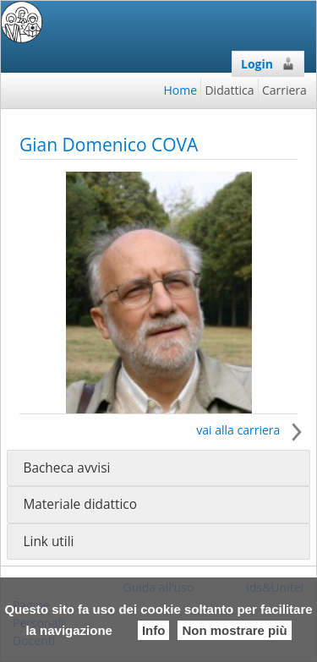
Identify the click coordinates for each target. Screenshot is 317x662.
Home (181, 90)
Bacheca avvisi (66, 468)
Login (268, 64)
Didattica (229, 90)
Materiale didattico (80, 504)
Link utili (48, 541)
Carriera (284, 90)
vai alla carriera (253, 430)
